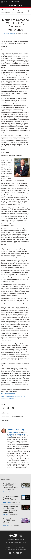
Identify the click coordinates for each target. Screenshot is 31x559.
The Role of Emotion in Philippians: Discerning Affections (11, 498)
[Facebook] (10, 553)
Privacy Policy (17, 542)
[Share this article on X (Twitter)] (3, 408)
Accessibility (15, 545)
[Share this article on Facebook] (8, 408)
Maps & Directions (19, 539)
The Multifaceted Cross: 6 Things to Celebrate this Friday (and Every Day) (10, 486)
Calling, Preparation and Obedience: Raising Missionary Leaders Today (10, 509)
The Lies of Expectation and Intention (9, 521)
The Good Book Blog (10, 10)
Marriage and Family (17, 416)
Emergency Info (9, 542)
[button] (29, 11)
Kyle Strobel (6, 525)
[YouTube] (17, 553)
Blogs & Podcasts (15, 6)
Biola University (11, 1)
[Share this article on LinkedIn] (13, 408)
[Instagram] (21, 553)
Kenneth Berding (7, 502)
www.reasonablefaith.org (8, 393)
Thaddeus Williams (7, 492)
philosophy (12, 434)
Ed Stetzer (5, 514)
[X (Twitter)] (14, 553)
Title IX (24, 542)
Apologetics (5, 416)
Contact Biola (10, 539)
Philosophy (5, 420)
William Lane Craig (9, 33)
